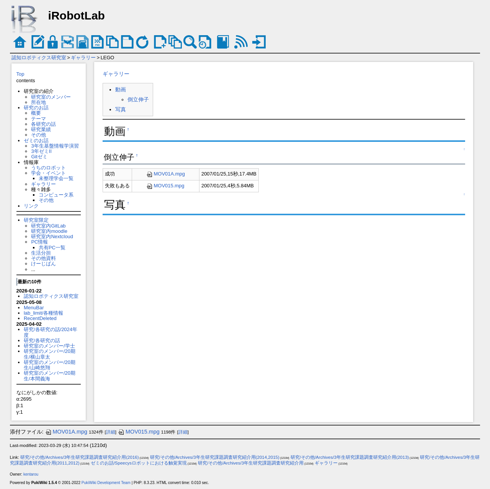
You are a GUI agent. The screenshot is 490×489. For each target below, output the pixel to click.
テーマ (38, 119)
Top (20, 74)
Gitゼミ (39, 156)
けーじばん (43, 263)
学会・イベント (48, 173)
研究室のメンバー (51, 97)
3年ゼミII (41, 151)
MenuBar (34, 307)
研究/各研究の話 (42, 340)
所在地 (38, 102)
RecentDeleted (40, 318)
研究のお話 (36, 107)
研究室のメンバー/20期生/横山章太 (49, 353)
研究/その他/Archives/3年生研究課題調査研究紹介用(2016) (79, 457)
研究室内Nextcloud (52, 236)
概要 (36, 113)
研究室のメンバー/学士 (49, 346)
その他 (38, 135)
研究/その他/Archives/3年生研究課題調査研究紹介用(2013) (350, 457)
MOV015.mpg (165, 185)
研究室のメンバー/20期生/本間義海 (49, 375)
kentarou (30, 474)
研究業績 (41, 129)
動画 (120, 89)
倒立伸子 (138, 99)
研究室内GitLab (48, 226)
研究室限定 (36, 220)
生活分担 (41, 253)
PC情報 (39, 242)
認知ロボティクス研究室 (38, 57)
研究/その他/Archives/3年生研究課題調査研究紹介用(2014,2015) (214, 457)
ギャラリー (83, 57)
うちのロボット (48, 168)
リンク (31, 206)
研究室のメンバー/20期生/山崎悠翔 (49, 364)
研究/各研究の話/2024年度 (50, 332)
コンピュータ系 (56, 195)
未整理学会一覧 (56, 178)
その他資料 (43, 258)
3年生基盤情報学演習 (54, 146)
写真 (120, 109)
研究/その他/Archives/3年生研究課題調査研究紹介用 (251, 463)
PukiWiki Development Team (106, 483)
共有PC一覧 (52, 247)
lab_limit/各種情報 (43, 313)
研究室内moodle (49, 231)
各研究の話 (43, 124)
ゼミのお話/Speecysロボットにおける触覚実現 (139, 463)
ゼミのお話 (36, 140)
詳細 (110, 432)
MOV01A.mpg (165, 174)
